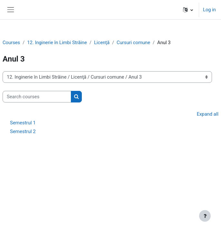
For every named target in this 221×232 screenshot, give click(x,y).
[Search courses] (37, 96)
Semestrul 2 (23, 131)
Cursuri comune (133, 42)
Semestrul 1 (23, 123)
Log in (209, 10)
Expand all (207, 114)
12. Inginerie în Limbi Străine (57, 42)
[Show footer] (205, 216)
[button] (187, 9)
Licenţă (102, 42)
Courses (11, 42)
